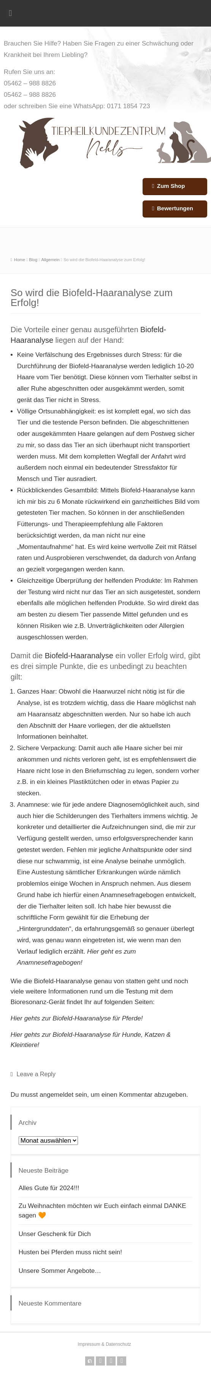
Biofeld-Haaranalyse (98, 366)
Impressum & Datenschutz (104, 1344)
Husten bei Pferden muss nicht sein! (70, 1252)
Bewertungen (175, 208)
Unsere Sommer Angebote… (60, 1270)
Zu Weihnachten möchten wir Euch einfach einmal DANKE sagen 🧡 (102, 1210)
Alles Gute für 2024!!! (49, 1188)
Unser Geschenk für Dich (55, 1234)
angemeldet (56, 1094)
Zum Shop (171, 186)
